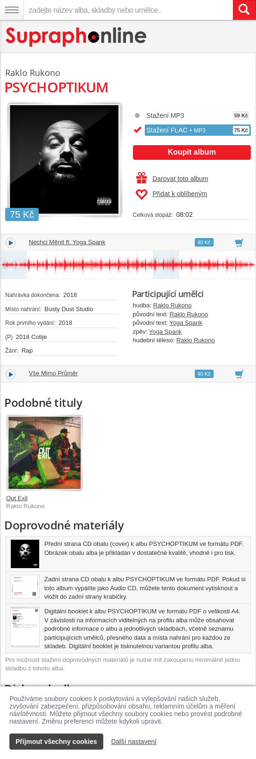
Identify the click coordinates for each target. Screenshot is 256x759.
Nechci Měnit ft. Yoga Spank (67, 242)
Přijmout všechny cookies (56, 741)
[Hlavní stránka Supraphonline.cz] (76, 37)
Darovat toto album (172, 178)
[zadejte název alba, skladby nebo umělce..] (128, 10)
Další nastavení (134, 741)
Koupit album (192, 152)
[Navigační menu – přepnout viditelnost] (12, 10)
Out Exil (17, 498)
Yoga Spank (185, 322)
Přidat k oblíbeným (171, 194)
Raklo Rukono (172, 305)
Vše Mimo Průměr (53, 373)
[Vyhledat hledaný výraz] (244, 10)
